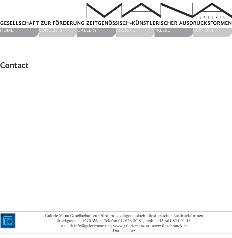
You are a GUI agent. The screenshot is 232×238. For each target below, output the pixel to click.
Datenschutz (124, 230)
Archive (125, 30)
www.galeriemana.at (131, 225)
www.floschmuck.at (169, 225)
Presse (162, 30)
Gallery (87, 30)
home (6, 30)
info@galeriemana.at (92, 225)
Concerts (50, 30)
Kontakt (203, 30)
